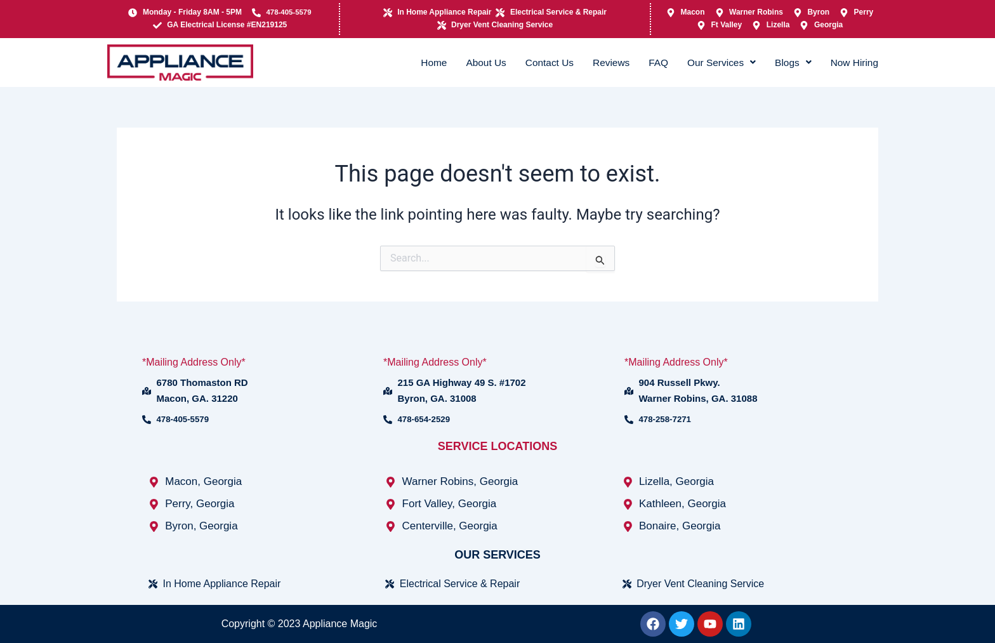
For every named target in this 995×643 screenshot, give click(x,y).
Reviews (592, 61)
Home (402, 61)
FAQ (641, 61)
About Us (457, 61)
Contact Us (526, 61)
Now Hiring (851, 61)
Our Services (708, 61)
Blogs (785, 61)
